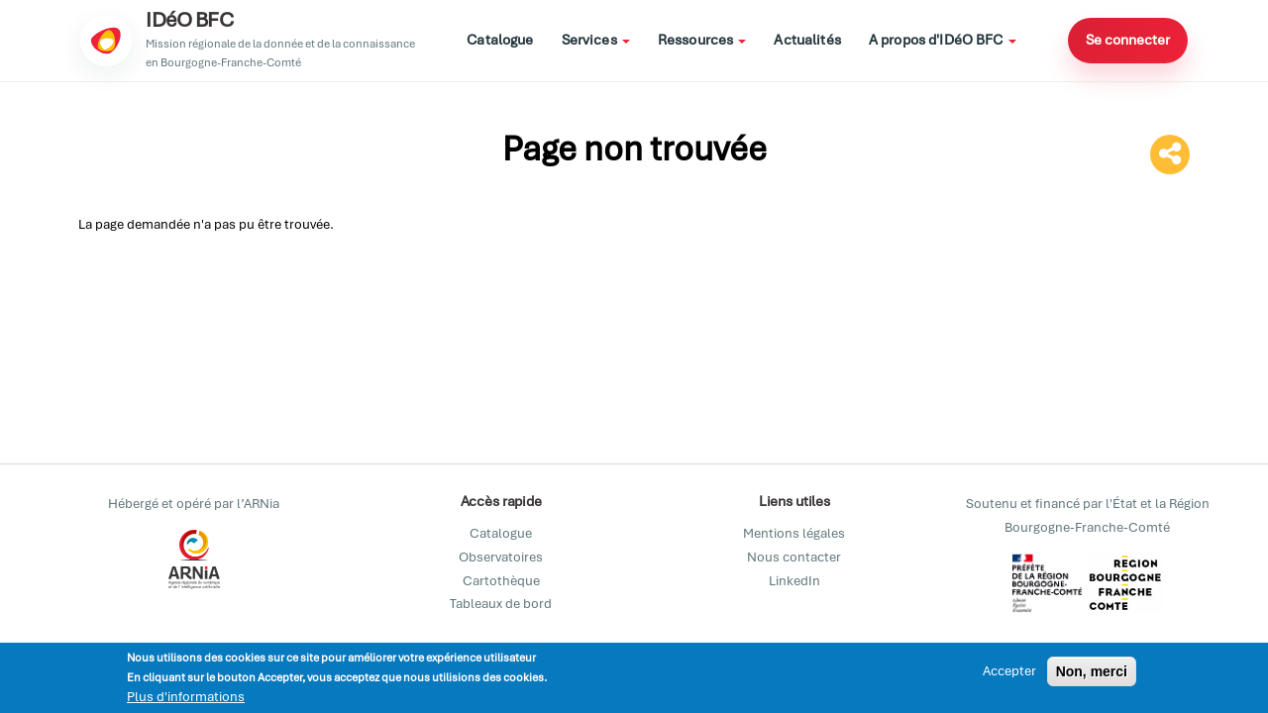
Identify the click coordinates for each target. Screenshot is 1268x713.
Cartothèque (501, 580)
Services (596, 40)
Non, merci (1091, 672)
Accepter (1009, 671)
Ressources (702, 40)
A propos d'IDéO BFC (942, 40)
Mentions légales (794, 533)
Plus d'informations (186, 697)
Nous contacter (794, 557)
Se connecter (1128, 40)
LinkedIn (794, 580)
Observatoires (501, 557)
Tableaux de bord (501, 603)
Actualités (807, 40)
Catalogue (500, 40)
